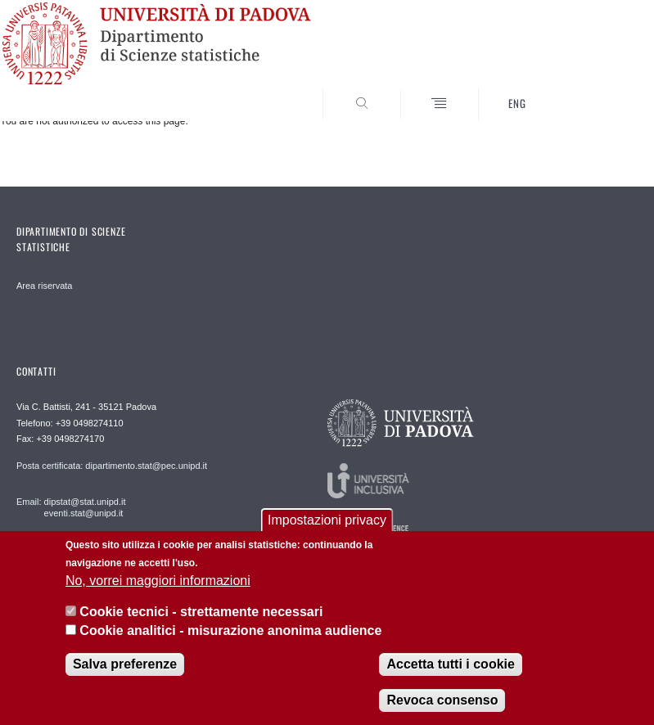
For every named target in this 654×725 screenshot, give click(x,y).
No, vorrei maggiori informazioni (157, 581)
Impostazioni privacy (327, 520)
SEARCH (593, 90)
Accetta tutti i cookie (450, 664)
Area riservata (44, 285)
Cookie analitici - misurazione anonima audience (230, 630)
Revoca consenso (442, 700)
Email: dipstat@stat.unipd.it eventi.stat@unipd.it (70, 507)
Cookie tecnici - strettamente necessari (200, 612)
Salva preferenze (125, 664)
